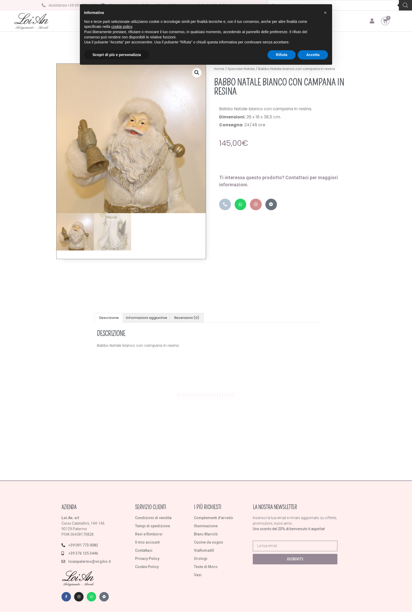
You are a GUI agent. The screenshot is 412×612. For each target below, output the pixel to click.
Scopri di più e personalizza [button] (116, 55)
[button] (197, 72)
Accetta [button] (313, 55)
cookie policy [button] (121, 26)
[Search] (405, 5)
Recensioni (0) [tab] (186, 317)
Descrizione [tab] (109, 317)
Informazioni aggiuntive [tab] (146, 317)
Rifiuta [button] (281, 55)
